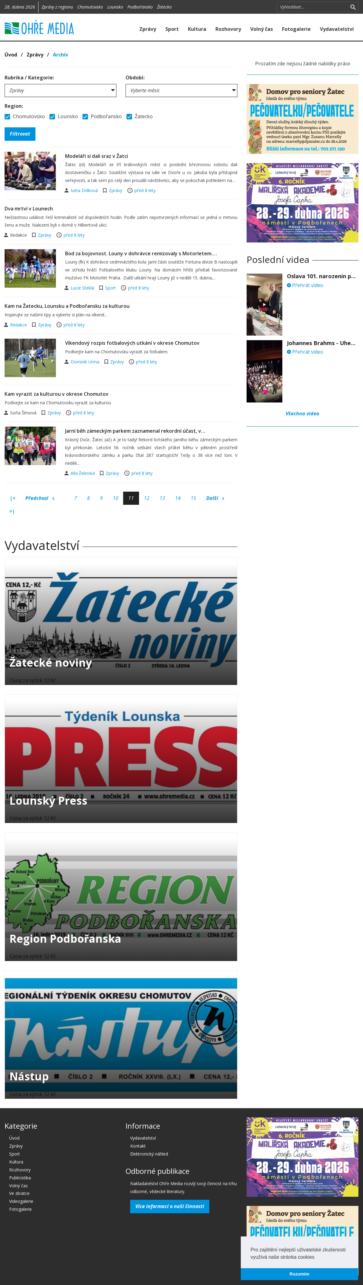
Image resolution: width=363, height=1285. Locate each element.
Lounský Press (48, 800)
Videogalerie (21, 1201)
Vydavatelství (337, 29)
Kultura (197, 29)
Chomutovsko (90, 7)
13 (162, 498)
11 (131, 498)
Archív (60, 54)
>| (12, 511)
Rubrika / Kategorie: (29, 77)
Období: (135, 77)
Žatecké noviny (50, 662)
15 (193, 498)
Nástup (29, 1076)
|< (12, 498)
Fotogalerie (296, 29)
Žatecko (164, 7)
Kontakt (138, 1146)
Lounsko (115, 7)
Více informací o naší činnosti (169, 1206)
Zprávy (147, 29)
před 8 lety (145, 190)
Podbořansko (140, 7)
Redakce (19, 325)
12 (146, 498)
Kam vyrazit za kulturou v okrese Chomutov (56, 394)
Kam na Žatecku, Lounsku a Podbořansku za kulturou (67, 306)
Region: (14, 106)
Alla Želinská (83, 473)
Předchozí (39, 498)
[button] (316, 1257)
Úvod (11, 54)
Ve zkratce (19, 1193)
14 (178, 498)
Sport (172, 29)
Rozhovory (228, 29)
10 (115, 498)
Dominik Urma (86, 362)
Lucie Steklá (83, 288)
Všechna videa (302, 413)
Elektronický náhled (149, 1154)
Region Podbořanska (65, 938)
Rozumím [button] (300, 1274)
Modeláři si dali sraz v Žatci (96, 156)
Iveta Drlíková (85, 190)
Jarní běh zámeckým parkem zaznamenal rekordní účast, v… (135, 431)
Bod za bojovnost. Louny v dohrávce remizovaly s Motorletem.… (141, 253)
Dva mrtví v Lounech (29, 208)
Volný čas (261, 29)
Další (215, 498)
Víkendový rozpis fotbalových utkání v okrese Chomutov (132, 343)
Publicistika (20, 1178)
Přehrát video (305, 285)
